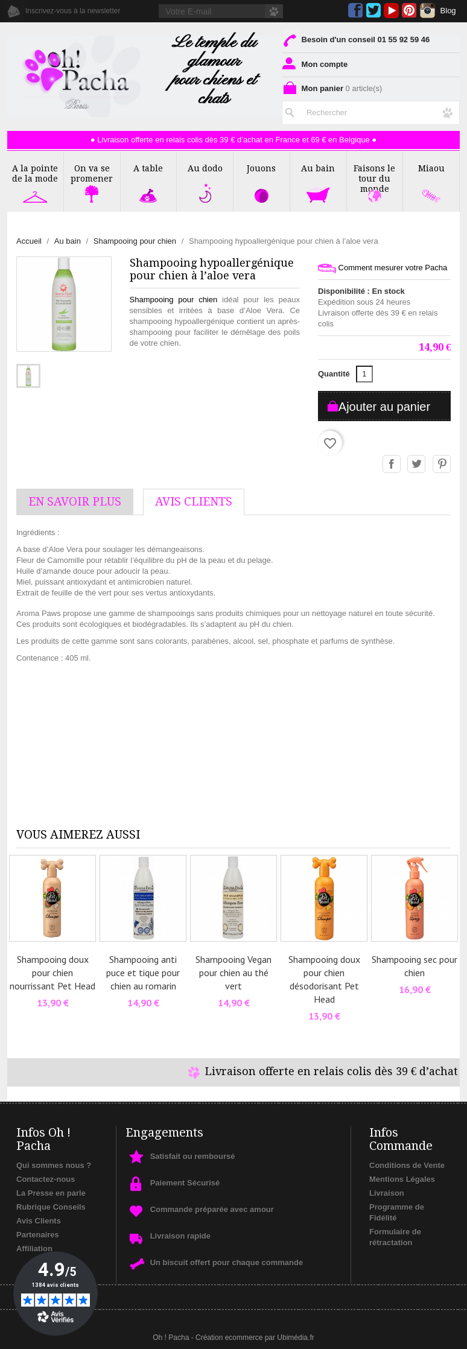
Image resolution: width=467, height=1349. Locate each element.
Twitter (373, 10)
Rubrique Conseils (51, 1206)
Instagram (427, 10)
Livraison (386, 1193)
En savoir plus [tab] (74, 502)
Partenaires (37, 1234)
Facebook (355, 10)
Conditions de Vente (407, 1165)
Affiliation (34, 1248)
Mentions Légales (402, 1179)
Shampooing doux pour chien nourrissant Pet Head (52, 972)
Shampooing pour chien (174, 299)
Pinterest (409, 10)
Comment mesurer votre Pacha (382, 268)
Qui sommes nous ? (53, 1165)
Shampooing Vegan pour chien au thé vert (233, 972)
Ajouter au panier (384, 406)
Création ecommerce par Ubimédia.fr (254, 1337)
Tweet (417, 464)
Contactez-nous (45, 1179)
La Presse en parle (51, 1193)
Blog (448, 10)
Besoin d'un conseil (356, 39)
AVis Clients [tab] (193, 502)
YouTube (391, 10)
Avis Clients (38, 1220)
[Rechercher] (371, 113)
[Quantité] (364, 374)
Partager (392, 464)
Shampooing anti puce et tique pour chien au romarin (143, 972)
